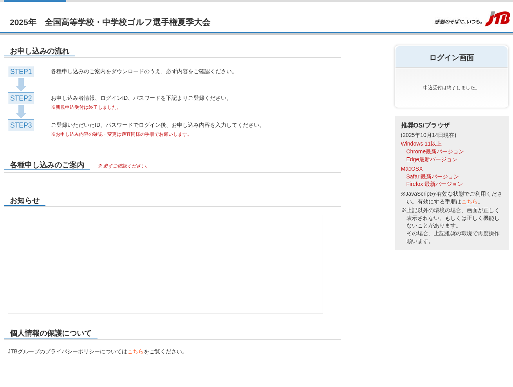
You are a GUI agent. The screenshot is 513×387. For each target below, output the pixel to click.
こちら (135, 351)
